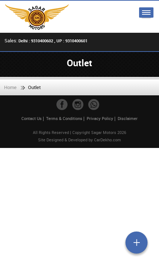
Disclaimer (128, 118)
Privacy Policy (100, 118)
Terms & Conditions (64, 118)
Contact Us (31, 118)
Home (10, 87)
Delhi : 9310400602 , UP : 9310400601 (52, 40)
